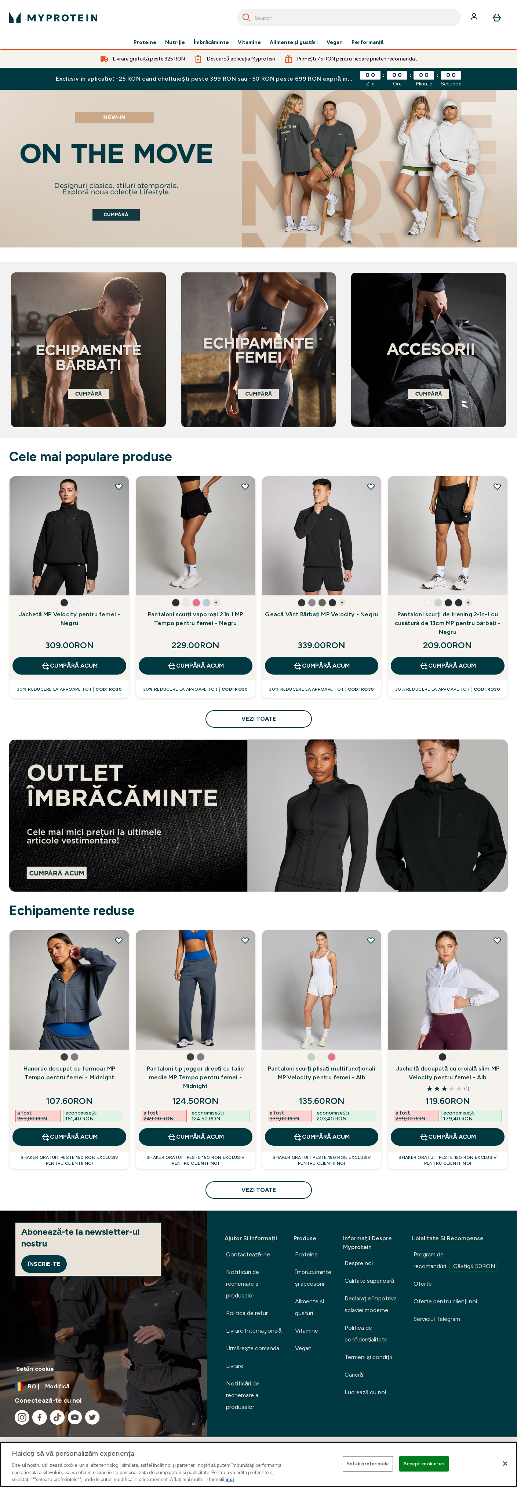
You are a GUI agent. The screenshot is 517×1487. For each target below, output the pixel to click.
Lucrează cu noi (365, 1392)
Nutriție (175, 42)
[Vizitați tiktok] (57, 1417)
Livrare (234, 1365)
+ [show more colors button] (216, 602)
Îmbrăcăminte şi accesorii (313, 1277)
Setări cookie (35, 1368)
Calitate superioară (369, 1280)
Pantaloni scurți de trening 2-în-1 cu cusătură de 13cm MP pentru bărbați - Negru (447, 623)
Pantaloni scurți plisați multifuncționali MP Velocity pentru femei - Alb (321, 1073)
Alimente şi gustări (294, 42)
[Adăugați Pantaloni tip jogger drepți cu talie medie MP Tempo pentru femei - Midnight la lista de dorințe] (245, 940)
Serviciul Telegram (437, 1318)
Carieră (354, 1374)
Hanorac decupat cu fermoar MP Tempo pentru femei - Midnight (69, 1073)
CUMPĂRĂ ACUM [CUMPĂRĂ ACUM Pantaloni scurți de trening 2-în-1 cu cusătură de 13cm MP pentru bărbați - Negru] (447, 665)
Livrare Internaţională (254, 1330)
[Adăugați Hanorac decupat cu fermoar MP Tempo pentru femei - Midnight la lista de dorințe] (119, 940)
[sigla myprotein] (53, 17)
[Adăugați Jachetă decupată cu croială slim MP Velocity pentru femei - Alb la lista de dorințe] (497, 940)
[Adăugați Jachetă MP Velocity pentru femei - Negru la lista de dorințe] (119, 486)
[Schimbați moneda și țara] (103, 1386)
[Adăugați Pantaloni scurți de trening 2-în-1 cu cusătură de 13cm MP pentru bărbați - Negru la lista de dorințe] (497, 486)
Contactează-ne (248, 1254)
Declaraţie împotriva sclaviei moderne (371, 1304)
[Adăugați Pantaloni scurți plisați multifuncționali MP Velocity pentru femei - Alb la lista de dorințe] (371, 940)
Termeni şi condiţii (368, 1357)
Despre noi (359, 1263)
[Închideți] (505, 1463)
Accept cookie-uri (423, 1463)
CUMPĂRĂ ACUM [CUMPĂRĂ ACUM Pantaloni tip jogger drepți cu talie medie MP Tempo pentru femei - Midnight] (195, 1136)
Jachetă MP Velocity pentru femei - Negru (69, 619)
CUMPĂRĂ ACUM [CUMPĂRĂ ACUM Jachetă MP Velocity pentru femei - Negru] (69, 665)
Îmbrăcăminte (211, 42)
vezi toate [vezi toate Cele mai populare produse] (258, 718)
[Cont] (475, 17)
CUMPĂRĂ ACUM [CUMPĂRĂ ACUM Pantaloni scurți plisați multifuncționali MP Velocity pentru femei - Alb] (321, 1136)
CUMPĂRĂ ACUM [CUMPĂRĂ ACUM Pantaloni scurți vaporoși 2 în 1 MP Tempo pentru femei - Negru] (195, 665)
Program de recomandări (456, 1261)
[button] (64, 602)
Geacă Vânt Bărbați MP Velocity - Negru (321, 614)
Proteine (145, 42)
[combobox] (349, 17)
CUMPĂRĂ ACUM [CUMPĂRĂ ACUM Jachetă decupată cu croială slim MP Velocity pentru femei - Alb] (447, 1136)
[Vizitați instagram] (22, 1417)
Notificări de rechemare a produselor (242, 1283)
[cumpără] (258, 168)
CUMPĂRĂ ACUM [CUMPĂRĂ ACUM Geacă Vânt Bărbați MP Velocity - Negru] (321, 665)
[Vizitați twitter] (92, 1417)
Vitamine (249, 42)
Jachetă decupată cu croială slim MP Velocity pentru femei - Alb (448, 1073)
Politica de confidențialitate (366, 1333)
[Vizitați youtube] (75, 1417)
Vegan (335, 42)
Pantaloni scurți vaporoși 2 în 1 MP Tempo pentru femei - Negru (195, 619)
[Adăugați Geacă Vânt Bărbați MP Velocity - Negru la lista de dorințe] (371, 486)
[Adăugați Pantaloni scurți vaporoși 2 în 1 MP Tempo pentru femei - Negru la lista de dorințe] (245, 486)
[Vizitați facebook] (39, 1417)
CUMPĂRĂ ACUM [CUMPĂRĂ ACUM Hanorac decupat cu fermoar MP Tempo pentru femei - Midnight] (69, 1136)
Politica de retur (247, 1313)
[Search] (246, 17)
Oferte (423, 1283)
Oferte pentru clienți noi (445, 1301)
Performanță (367, 42)
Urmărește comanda (253, 1348)
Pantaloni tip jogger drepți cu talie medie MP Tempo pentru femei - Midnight (195, 1077)
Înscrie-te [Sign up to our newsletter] (44, 1263)
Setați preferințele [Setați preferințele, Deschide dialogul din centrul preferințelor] (368, 1463)
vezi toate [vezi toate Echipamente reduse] (258, 1189)
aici (229, 1479)
